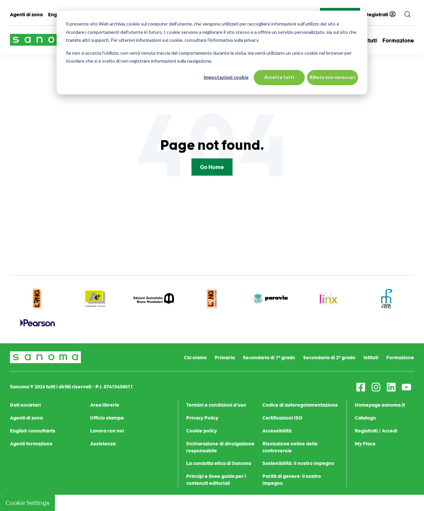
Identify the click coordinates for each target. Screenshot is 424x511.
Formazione (398, 40)
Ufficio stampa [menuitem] (107, 418)
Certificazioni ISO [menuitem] (282, 418)
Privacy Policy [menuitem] (202, 418)
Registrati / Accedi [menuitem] (376, 431)
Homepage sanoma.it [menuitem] (380, 405)
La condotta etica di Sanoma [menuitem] (218, 463)
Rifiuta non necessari (332, 77)
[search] (407, 14)
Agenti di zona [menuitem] (26, 15)
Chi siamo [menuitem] (195, 358)
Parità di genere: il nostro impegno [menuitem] (291, 479)
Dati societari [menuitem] (25, 405)
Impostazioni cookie (226, 77)
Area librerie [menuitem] (104, 405)
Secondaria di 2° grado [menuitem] (329, 358)
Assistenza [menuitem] (103, 444)
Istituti (368, 40)
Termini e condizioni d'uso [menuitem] (216, 405)
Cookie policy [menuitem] (201, 431)
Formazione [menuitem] (400, 358)
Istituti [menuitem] (370, 358)
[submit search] (407, 14)
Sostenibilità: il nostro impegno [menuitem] (298, 463)
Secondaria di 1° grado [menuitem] (269, 358)
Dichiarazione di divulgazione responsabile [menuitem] (220, 447)
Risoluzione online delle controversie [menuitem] (290, 447)
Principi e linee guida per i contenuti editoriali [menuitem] (216, 479)
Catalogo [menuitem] (365, 418)
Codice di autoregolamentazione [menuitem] (300, 405)
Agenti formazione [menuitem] (31, 444)
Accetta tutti (279, 77)
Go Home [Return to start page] (212, 167)
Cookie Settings (27, 503)
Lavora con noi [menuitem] (107, 431)
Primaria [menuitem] (225, 358)
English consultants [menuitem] (32, 431)
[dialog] (212, 52)
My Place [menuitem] (365, 444)
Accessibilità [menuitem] (277, 431)
